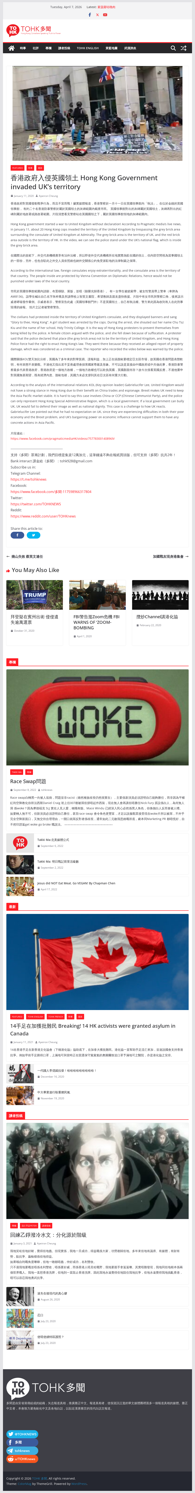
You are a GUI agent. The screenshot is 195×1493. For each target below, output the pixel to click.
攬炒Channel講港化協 (157, 617)
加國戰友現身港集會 (171, 556)
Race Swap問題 (28, 781)
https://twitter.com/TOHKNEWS (36, 504)
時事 (23, 48)
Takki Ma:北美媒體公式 (53, 840)
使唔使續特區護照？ (50, 1337)
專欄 (48, 48)
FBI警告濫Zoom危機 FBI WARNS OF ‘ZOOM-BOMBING (96, 622)
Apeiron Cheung (48, 196)
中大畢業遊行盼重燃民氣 (53, 1092)
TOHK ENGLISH (88, 48)
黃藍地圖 (111, 48)
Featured (17, 167)
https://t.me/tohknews (29, 479)
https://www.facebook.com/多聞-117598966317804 (51, 491)
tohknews (46, 790)
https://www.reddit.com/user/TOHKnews (43, 516)
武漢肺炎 (130, 48)
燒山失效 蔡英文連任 (24, 556)
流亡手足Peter (29, 1225)
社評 (36, 48)
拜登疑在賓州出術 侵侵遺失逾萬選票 (34, 619)
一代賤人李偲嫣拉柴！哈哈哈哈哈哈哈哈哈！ (67, 1070)
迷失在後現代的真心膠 (52, 1293)
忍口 (40, 1315)
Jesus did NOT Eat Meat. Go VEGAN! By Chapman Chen (76, 883)
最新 (40, 167)
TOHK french (55, 1016)
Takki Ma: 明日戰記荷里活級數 (58, 861)
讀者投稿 (64, 48)
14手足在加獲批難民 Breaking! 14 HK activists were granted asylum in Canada (92, 1029)
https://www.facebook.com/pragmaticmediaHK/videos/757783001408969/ (63, 439)
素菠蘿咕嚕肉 (106, 7)
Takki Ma (16, 772)
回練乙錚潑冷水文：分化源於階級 (48, 1234)
